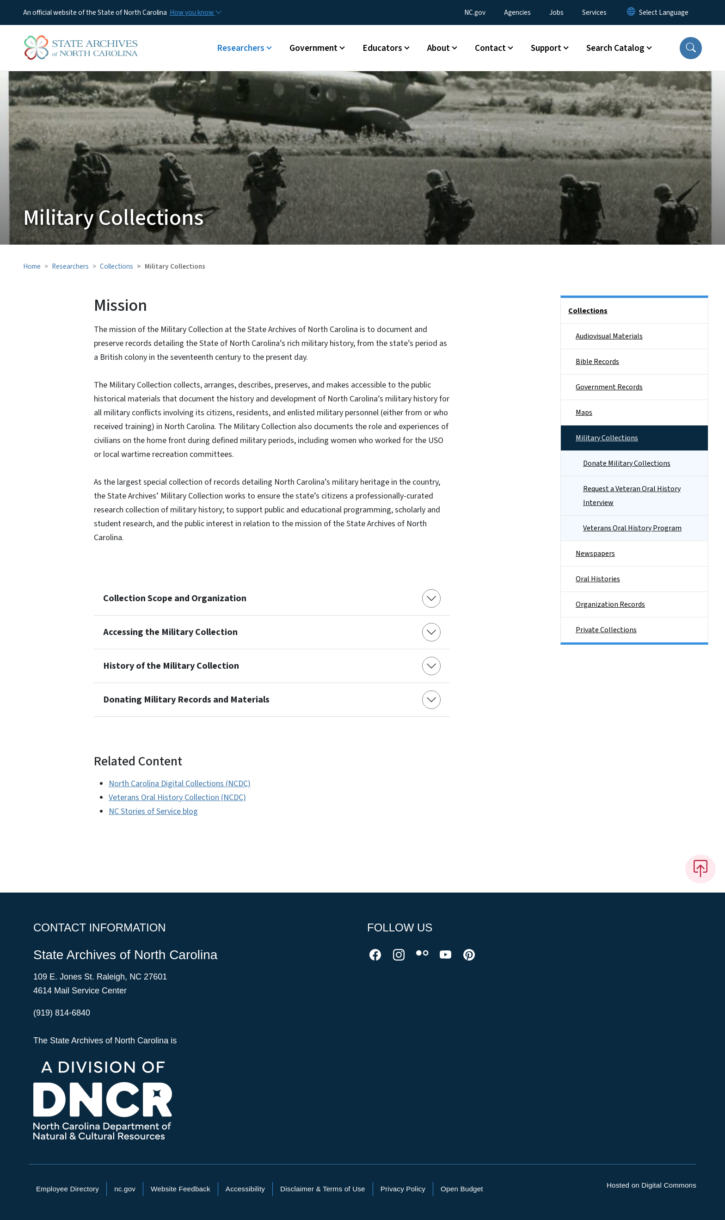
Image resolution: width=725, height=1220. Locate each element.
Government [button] (313, 48)
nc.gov (124, 1189)
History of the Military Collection (171, 665)
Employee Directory (67, 1189)
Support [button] (546, 48)
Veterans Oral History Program (632, 528)
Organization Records (610, 604)
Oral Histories (598, 579)
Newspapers (595, 553)
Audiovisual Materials (609, 336)
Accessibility (245, 1189)
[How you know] (195, 12)
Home (32, 266)
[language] (663, 12)
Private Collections (606, 630)
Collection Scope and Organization (174, 598)
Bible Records (597, 362)
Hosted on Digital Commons (651, 1185)
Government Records (609, 387)
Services (594, 12)
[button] (691, 48)
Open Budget (462, 1189)
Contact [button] (490, 48)
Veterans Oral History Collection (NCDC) (177, 797)
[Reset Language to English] (631, 12)
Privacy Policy (403, 1189)
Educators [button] (382, 48)
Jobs (556, 12)
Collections (116, 266)
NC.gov (474, 12)
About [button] (438, 48)
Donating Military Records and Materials (186, 699)
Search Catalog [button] (615, 48)
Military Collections (607, 438)
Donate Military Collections (626, 463)
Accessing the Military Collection (170, 632)
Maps (584, 412)
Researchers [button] (240, 48)
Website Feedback (180, 1189)
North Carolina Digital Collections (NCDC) (180, 783)
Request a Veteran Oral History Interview (632, 496)
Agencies (517, 12)
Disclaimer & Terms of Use (322, 1189)
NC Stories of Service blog (153, 811)
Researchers (70, 266)
